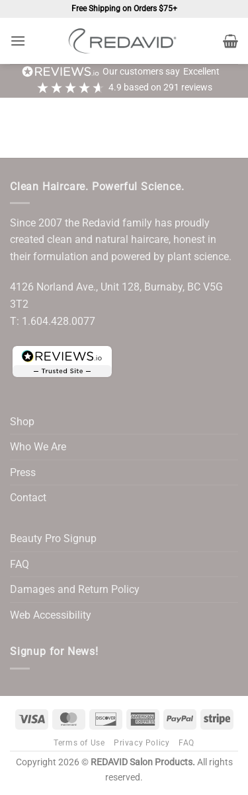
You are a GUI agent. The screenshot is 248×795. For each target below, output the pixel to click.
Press (23, 472)
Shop (22, 421)
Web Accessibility (50, 615)
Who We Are (38, 446)
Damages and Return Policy (75, 589)
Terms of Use (79, 742)
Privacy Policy (142, 742)
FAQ (19, 564)
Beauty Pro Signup (53, 538)
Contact (28, 497)
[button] (18, 40)
